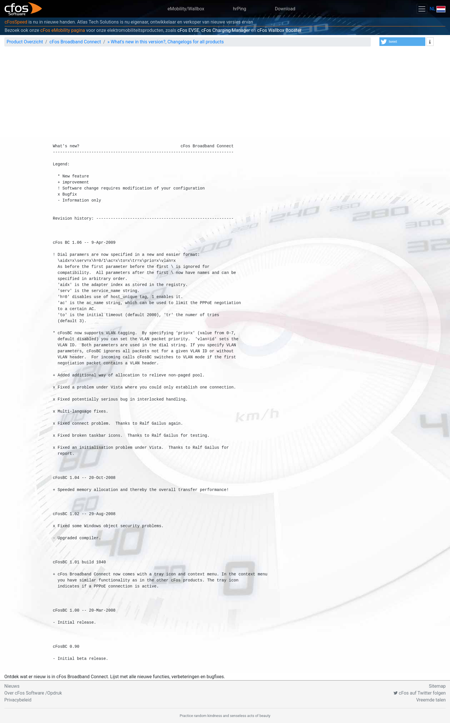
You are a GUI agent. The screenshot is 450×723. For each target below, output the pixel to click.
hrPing (239, 8)
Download (285, 8)
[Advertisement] (225, 94)
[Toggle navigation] (421, 9)
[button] (402, 41)
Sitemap (437, 686)
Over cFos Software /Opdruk (33, 693)
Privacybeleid (17, 700)
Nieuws (12, 686)
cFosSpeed (16, 22)
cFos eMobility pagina (62, 30)
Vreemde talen (431, 700)
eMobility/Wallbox (186, 8)
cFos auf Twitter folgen (419, 693)
